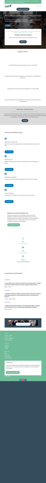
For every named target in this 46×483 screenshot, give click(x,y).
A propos (8, 25)
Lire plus (25, 120)
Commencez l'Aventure (23, 9)
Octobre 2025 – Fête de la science (24, 109)
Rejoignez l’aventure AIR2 (12, 372)
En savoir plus (9, 151)
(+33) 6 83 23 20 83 (23, 243)
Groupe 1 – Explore (9, 335)
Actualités (28, 111)
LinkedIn (6, 348)
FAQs (6, 353)
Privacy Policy (8, 356)
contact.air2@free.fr (23, 252)
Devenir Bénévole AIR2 (14, 224)
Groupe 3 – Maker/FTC (9, 338)
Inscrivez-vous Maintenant (23, 324)
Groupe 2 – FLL (8, 336)
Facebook (7, 345)
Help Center (7, 355)
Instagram (7, 346)
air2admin (15, 111)
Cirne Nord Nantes (8, 339)
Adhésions (23, 41)
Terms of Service (8, 358)
